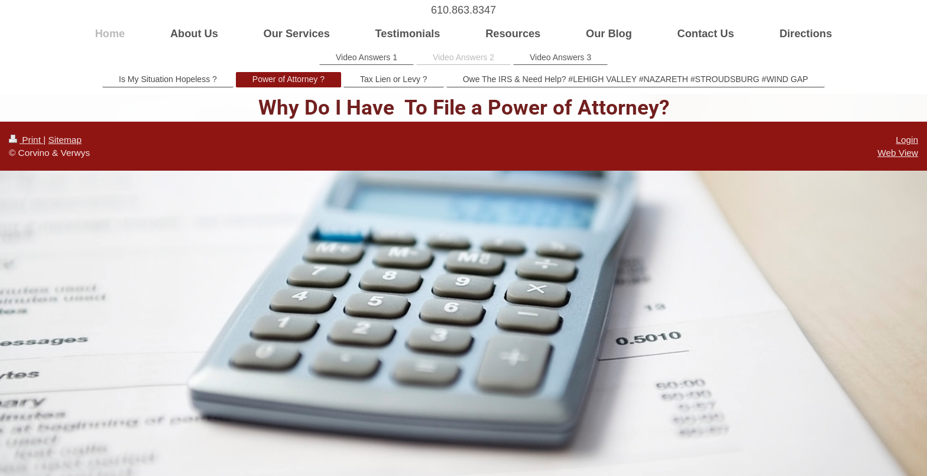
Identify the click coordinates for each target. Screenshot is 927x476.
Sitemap (64, 140)
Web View (897, 153)
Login (907, 140)
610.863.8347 (463, 10)
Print (26, 140)
